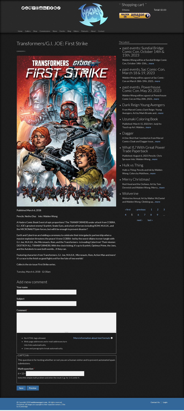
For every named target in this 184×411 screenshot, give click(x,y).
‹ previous (141, 209)
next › (140, 220)
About (93, 31)
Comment (22, 310)
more (151, 63)
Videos (76, 31)
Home (20, 31)
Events (62, 31)
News (55, 31)
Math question (26, 368)
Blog (69, 31)
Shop (35, 31)
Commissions (45, 31)
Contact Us (155, 402)
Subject (20, 298)
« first (128, 209)
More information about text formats (91, 338)
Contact (101, 31)
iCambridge (23, 407)
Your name (22, 287)
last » (150, 220)
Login (165, 402)
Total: (157, 9)
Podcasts (84, 31)
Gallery (28, 31)
